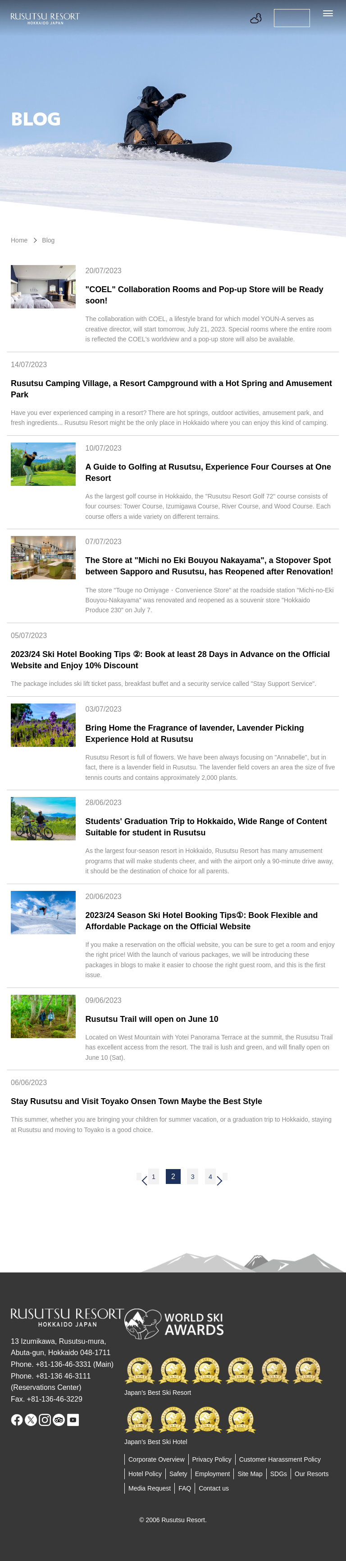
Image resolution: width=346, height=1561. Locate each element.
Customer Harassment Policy (280, 1459)
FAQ (184, 1488)
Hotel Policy (145, 1473)
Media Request (149, 1488)
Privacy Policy (212, 1459)
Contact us (214, 1488)
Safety (178, 1473)
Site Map (249, 1473)
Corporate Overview (156, 1459)
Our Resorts (311, 1473)
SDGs (278, 1473)
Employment (212, 1473)
